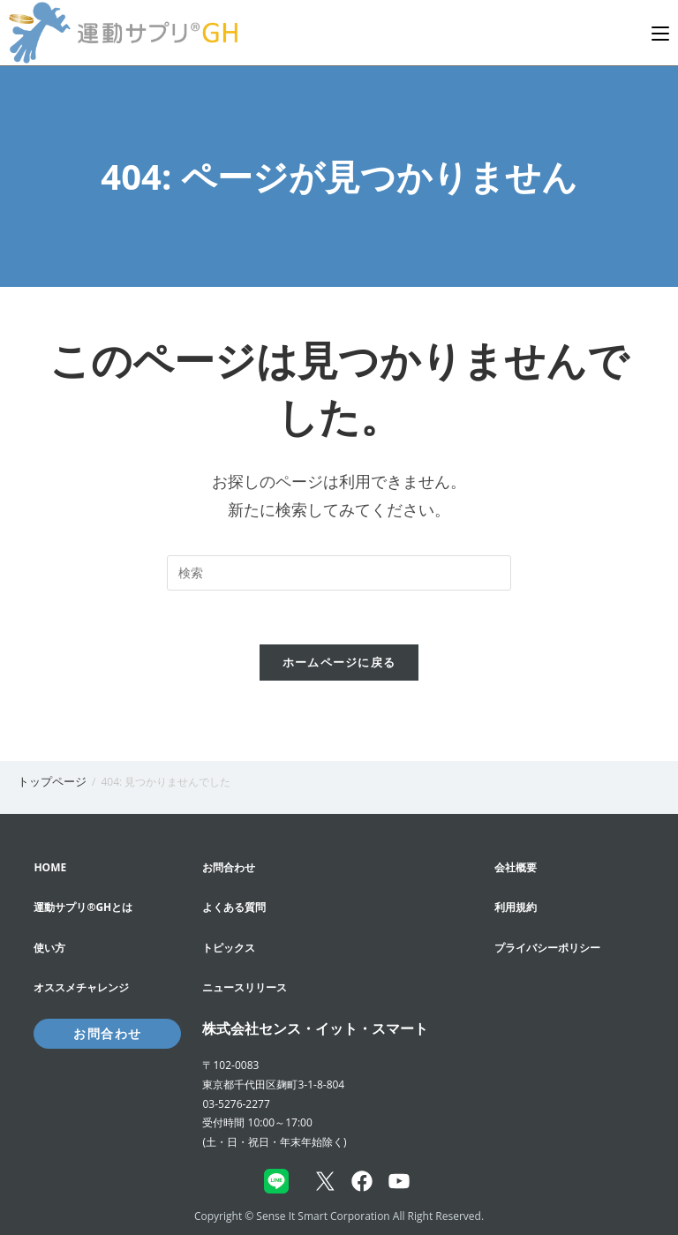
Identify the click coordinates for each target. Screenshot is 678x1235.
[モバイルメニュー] (660, 32)
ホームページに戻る (339, 662)
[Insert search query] (339, 573)
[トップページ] (52, 781)
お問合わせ (107, 1033)
